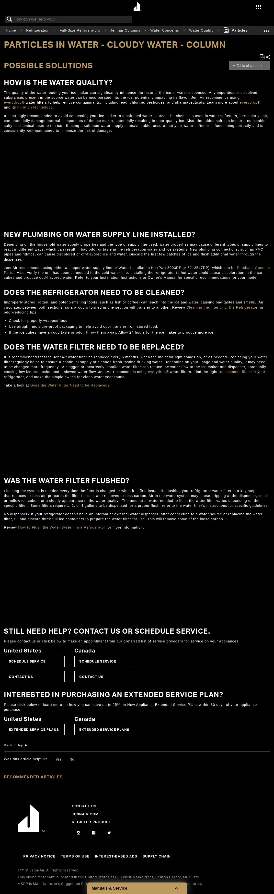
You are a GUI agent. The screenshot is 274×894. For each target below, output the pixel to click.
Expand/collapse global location (266, 29)
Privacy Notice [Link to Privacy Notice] (39, 856)
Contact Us (21, 677)
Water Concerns (165, 30)
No (71, 759)
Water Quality (202, 30)
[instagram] (78, 833)
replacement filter (234, 372)
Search (9, 19)
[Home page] (137, 7)
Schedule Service (27, 661)
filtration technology (34, 107)
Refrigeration (38, 30)
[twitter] (109, 833)
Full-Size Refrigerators (80, 30)
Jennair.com (85, 814)
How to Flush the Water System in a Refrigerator (62, 527)
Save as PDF (262, 57)
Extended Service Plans (34, 729)
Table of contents (250, 66)
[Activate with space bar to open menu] (258, 7)
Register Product (91, 822)
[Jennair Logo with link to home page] (31, 830)
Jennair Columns (126, 30)
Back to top (13, 745)
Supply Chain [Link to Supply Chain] (157, 856)
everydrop (13, 102)
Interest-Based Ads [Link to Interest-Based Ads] (116, 856)
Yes (58, 759)
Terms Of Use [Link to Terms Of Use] (75, 856)
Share (268, 57)
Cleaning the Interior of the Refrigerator (222, 307)
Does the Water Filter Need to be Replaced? (70, 385)
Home (11, 30)
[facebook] (93, 833)
